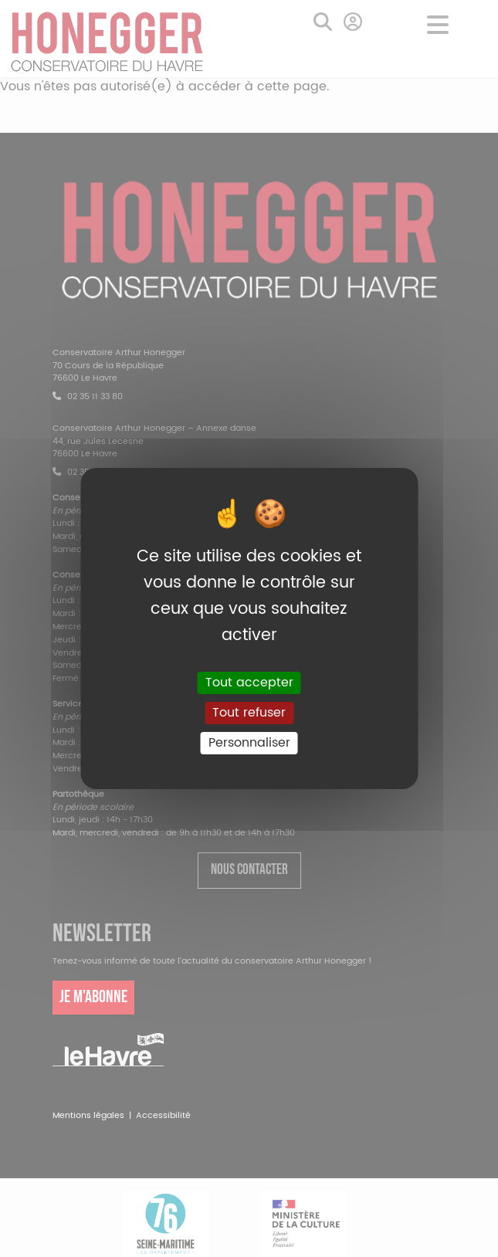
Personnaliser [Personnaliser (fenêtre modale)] (249, 743)
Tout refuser (249, 713)
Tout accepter (249, 682)
